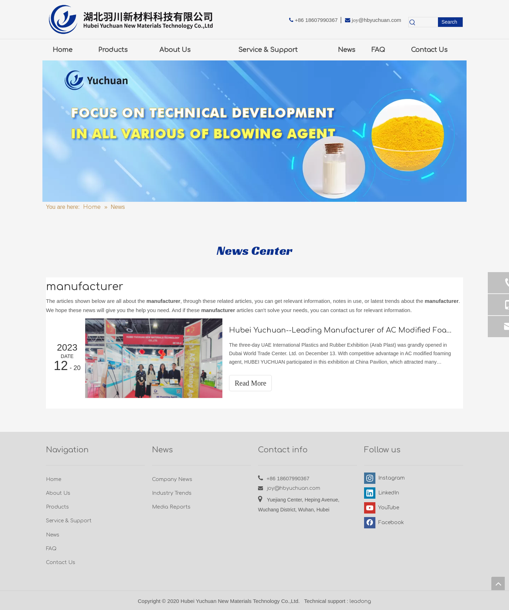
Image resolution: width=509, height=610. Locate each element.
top (498, 583)
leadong (360, 601)
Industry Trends (172, 493)
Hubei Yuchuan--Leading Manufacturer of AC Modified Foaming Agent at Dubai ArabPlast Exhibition (342, 330)
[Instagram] (383, 478)
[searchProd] (427, 22)
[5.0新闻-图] (254, 131)
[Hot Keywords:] (450, 22)
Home (53, 479)
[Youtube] (383, 508)
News (52, 535)
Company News (172, 479)
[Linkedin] (383, 493)
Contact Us (60, 562)
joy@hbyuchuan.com (293, 488)
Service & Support (69, 520)
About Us (58, 493)
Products (57, 507)
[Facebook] (383, 522)
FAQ (51, 548)
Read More (250, 383)
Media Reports (171, 507)
